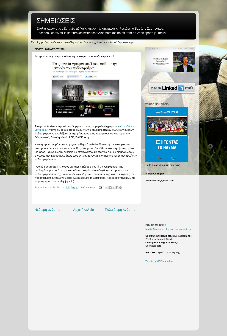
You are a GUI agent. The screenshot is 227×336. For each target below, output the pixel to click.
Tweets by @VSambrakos (159, 261)
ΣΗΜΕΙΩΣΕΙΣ (55, 20)
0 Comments (88, 187)
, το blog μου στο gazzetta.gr (168, 229)
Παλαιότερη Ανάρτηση (121, 209)
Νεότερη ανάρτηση (48, 209)
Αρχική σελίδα (83, 209)
